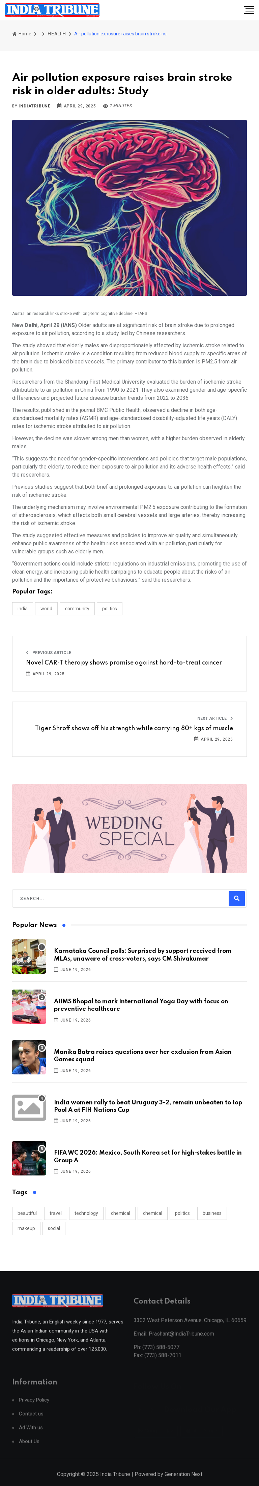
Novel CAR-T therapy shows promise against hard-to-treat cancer (124, 663)
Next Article (215, 718)
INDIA (23, 608)
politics (182, 1213)
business (212, 1213)
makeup (26, 1228)
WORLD (46, 608)
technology (86, 1213)
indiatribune (35, 106)
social (54, 1228)
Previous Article (48, 652)
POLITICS (109, 608)
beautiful (27, 1213)
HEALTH (57, 33)
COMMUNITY (77, 608)
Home (21, 33)
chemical (120, 1213)
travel (56, 1213)
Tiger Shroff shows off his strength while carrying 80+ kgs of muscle (134, 728)
